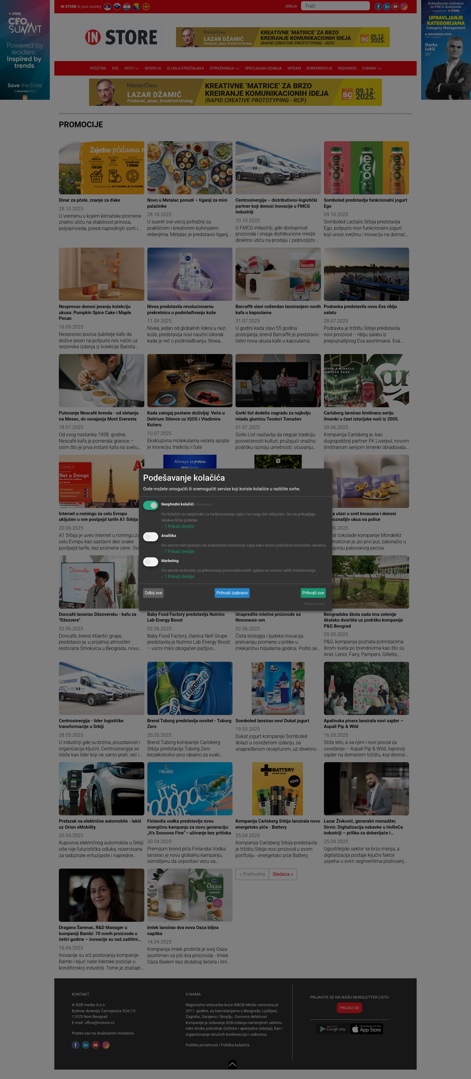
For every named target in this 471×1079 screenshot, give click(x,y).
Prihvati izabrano (232, 592)
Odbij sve (153, 592)
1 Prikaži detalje (177, 526)
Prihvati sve (313, 592)
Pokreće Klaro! (314, 604)
